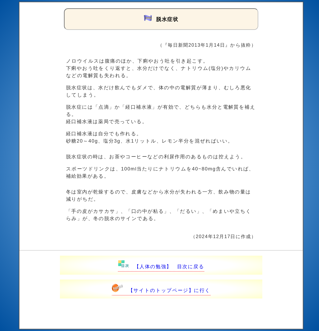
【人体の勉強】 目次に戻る (161, 266)
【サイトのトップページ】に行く (161, 290)
